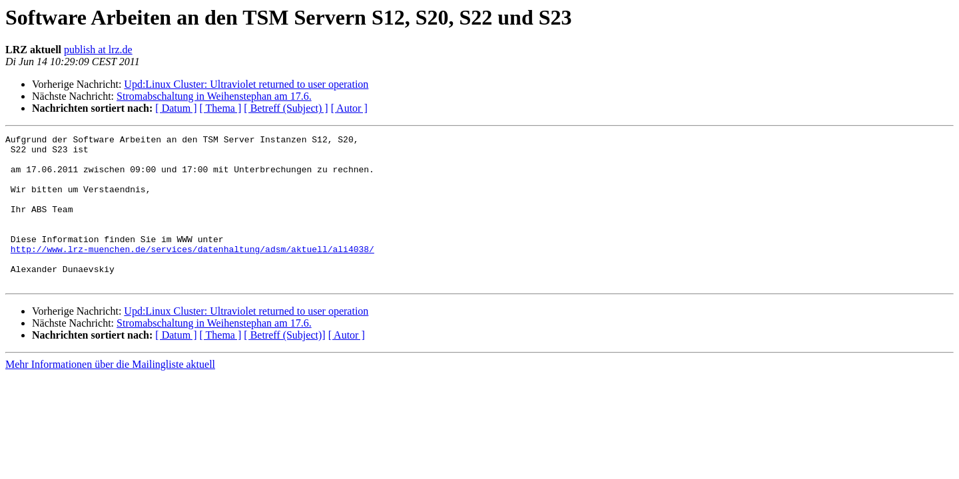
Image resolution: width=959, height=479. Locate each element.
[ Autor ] (349, 108)
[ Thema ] (221, 108)
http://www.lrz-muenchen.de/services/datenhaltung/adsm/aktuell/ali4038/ (192, 273)
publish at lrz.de (98, 49)
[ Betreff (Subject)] (284, 365)
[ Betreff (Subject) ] (286, 108)
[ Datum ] (175, 108)
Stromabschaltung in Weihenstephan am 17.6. (214, 96)
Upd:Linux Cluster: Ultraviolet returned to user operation (246, 84)
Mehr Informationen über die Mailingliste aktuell (110, 394)
